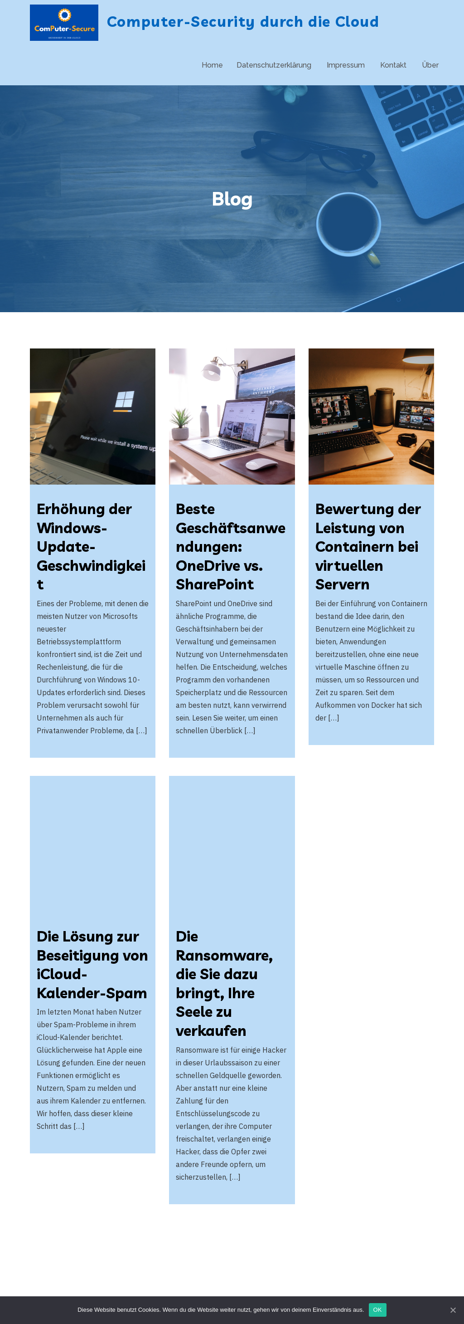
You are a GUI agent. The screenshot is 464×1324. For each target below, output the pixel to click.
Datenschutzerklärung (274, 65)
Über (430, 65)
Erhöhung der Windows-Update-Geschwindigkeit (91, 546)
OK (377, 1309)
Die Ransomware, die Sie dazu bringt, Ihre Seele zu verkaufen (224, 983)
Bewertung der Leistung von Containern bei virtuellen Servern (368, 546)
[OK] (452, 1309)
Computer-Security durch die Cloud (243, 21)
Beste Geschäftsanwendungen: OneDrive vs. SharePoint (230, 546)
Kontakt (393, 65)
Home (212, 65)
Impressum (346, 65)
